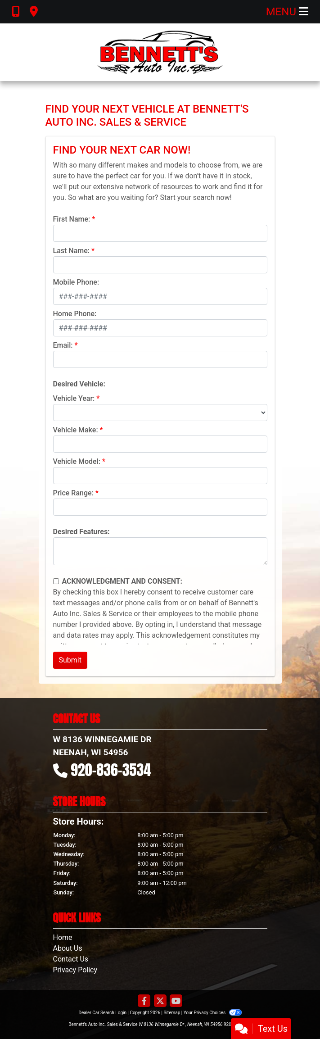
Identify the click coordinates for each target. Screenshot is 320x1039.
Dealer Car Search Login (102, 1012)
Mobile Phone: (76, 282)
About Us (67, 948)
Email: (63, 345)
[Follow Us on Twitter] (160, 1001)
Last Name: (71, 250)
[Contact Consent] (56, 581)
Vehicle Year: (74, 398)
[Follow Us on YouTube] (176, 1001)
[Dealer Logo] (160, 52)
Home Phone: (75, 313)
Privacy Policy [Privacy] (75, 970)
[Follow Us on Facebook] (144, 1001)
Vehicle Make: (75, 430)
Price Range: (73, 493)
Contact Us (71, 959)
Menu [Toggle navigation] (287, 11)
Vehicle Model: (76, 461)
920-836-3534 (111, 770)
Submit (70, 660)
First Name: (71, 219)
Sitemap (171, 1012)
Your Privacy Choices (213, 1012)
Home (62, 937)
